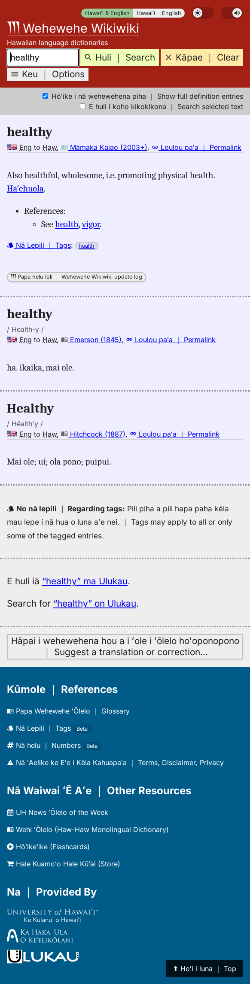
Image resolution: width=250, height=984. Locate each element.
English (171, 13)
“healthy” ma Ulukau (85, 581)
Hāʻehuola (25, 188)
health (66, 224)
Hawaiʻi (146, 13)
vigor (91, 224)
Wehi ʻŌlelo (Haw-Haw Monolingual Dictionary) (88, 829)
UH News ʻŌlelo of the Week (57, 812)
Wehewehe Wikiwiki (73, 28)
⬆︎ (204, 968)
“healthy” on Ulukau (94, 603)
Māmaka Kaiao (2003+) (104, 147)
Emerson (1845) (91, 339)
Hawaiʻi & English (107, 13)
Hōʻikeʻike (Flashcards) (48, 846)
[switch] (203, 13)
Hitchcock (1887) (93, 434)
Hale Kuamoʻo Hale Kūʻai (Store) (63, 863)
